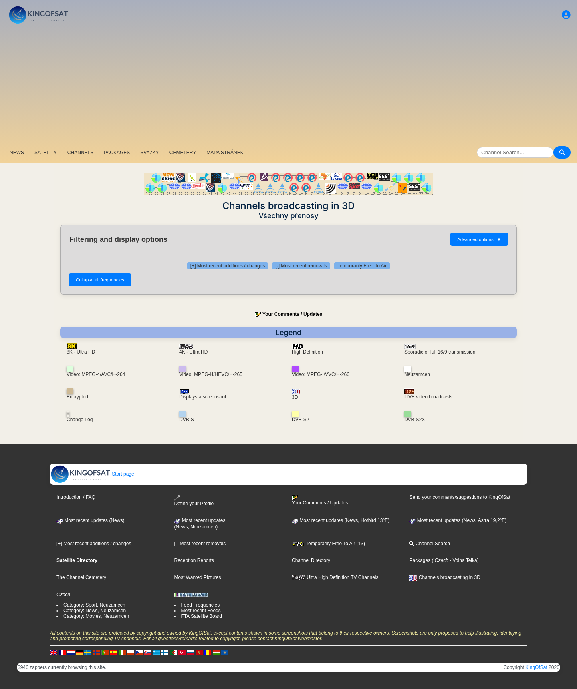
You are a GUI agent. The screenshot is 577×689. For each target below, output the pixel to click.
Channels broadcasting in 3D (444, 577)
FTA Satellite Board (201, 616)
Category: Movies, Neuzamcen (96, 616)
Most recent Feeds (200, 610)
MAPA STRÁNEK (224, 152)
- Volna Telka (462, 560)
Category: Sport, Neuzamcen (94, 605)
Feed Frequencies (200, 605)
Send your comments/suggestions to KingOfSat (459, 497)
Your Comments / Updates (292, 314)
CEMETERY (182, 152)
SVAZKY (149, 152)
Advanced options (479, 239)
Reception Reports (194, 560)
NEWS (17, 152)
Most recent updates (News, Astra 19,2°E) (457, 520)
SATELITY (45, 152)
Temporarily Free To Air (362, 266)
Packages (419, 560)
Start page (92, 474)
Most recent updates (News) (90, 520)
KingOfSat (536, 667)
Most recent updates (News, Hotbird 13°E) (340, 520)
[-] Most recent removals (301, 266)
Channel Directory (311, 560)
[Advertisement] (288, 86)
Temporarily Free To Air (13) (328, 543)
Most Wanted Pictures (197, 577)
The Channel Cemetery (81, 577)
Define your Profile (194, 500)
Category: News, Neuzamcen (94, 610)
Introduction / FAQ (75, 497)
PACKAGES (117, 152)
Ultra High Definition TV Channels (335, 577)
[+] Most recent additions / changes (227, 266)
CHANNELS (80, 152)
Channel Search (429, 543)
